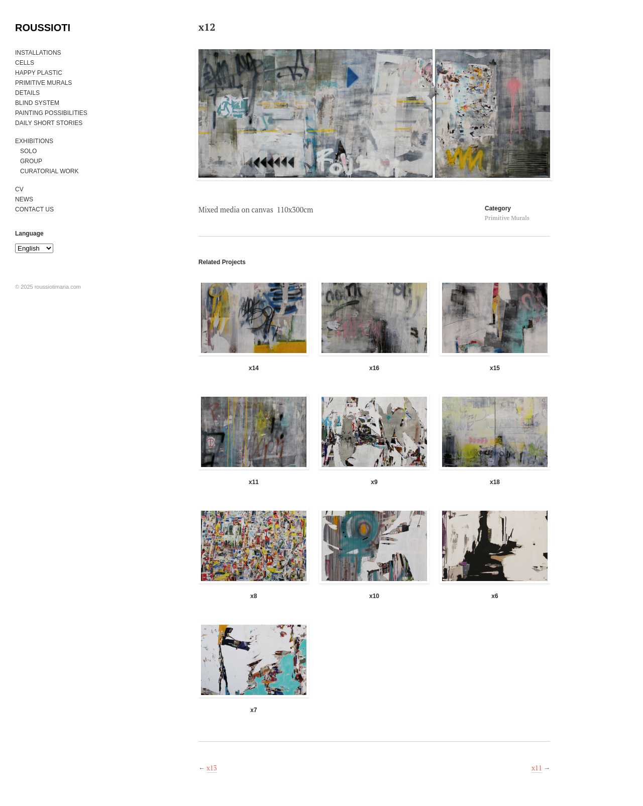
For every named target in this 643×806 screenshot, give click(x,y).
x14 (254, 368)
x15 (495, 368)
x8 (253, 596)
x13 (211, 767)
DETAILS (27, 92)
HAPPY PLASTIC (38, 72)
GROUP (31, 161)
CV (19, 189)
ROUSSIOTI (42, 27)
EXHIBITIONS (34, 141)
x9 (374, 482)
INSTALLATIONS (38, 52)
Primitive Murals (507, 217)
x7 (253, 710)
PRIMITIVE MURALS (43, 82)
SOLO (28, 151)
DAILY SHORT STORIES (48, 123)
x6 (494, 596)
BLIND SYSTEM (37, 102)
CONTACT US (34, 209)
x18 (495, 482)
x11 (254, 482)
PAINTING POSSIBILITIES (51, 113)
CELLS (24, 62)
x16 (374, 368)
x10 (374, 596)
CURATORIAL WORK (49, 171)
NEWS (24, 199)
